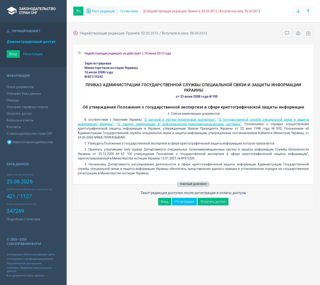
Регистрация (32, 54)
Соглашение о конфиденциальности (30, 259)
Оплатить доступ (19, 113)
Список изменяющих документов (193, 113)
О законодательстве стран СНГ (29, 133)
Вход (13, 54)
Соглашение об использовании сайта (31, 254)
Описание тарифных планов (27, 107)
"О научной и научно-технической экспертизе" (179, 119)
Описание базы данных (24, 93)
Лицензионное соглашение (24, 263)
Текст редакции (100, 11)
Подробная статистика (23, 219)
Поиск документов (20, 87)
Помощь (13, 100)
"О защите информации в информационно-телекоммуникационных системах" (179, 124)
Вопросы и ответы (20, 120)
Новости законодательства (30, 142)
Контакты (14, 127)
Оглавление (129, 11)
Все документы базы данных (25, 275)
